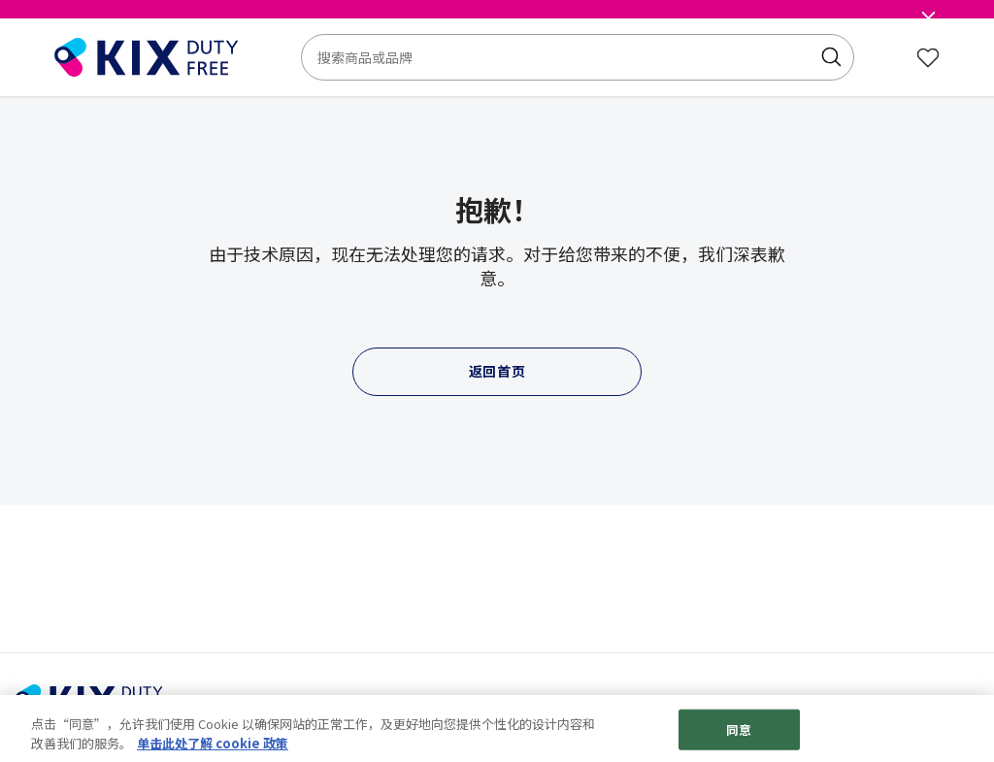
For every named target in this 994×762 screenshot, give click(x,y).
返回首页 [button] (497, 371)
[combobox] (577, 57)
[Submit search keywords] (831, 57)
